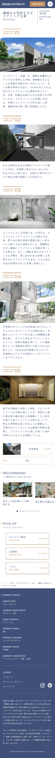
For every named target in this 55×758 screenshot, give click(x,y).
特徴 (12, 583)
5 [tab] (29, 511)
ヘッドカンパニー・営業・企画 (27, 657)
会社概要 (7, 672)
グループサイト (27, 602)
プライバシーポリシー (13, 682)
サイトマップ (9, 687)
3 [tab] (23, 511)
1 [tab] (17, 511)
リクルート (8, 677)
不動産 (27, 648)
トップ (4, 583)
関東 (33, 583)
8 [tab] (38, 511)
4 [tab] (26, 511)
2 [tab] (20, 511)
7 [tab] (35, 511)
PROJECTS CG (22, 583)
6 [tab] (32, 511)
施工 (27, 630)
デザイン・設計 (27, 611)
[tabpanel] (19, 494)
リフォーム (27, 621)
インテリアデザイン (27, 639)
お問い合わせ (37, 4)
